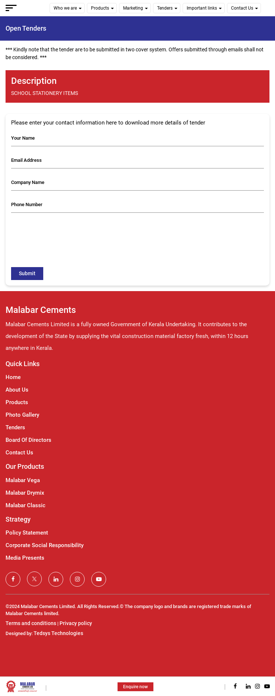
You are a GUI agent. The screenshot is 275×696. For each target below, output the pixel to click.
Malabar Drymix (25, 492)
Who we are (65, 8)
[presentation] (67, 232)
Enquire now (135, 686)
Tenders (165, 8)
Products (100, 8)
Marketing (133, 8)
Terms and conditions (31, 623)
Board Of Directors (28, 440)
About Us (17, 389)
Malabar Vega (23, 480)
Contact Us (242, 8)
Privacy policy (76, 623)
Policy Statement (27, 532)
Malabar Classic (25, 505)
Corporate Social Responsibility (45, 545)
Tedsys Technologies (58, 633)
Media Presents (25, 558)
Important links (202, 8)
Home (13, 377)
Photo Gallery (22, 415)
